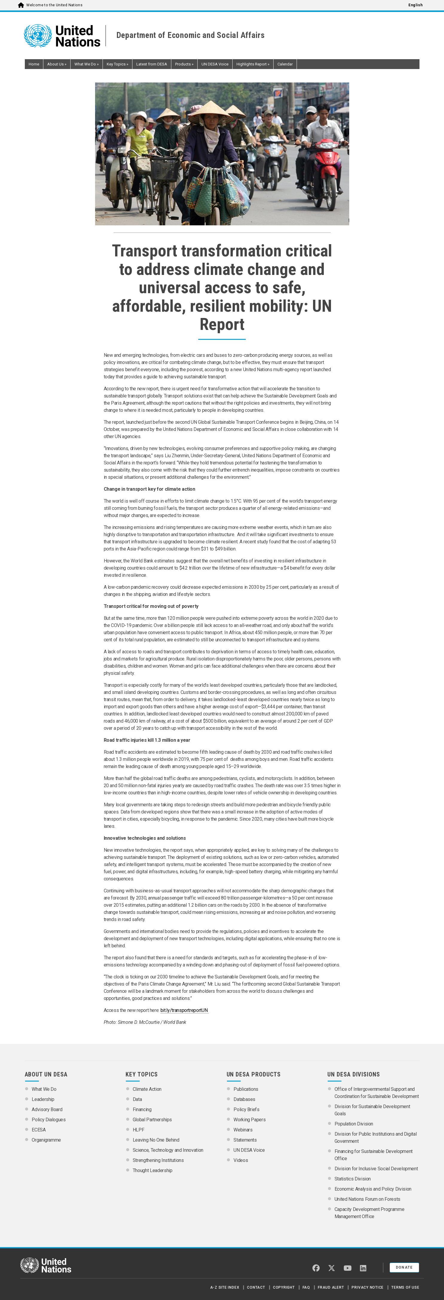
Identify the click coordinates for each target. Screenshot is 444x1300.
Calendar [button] (285, 64)
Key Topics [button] (117, 64)
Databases (244, 1099)
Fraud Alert (331, 1287)
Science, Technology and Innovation (168, 1150)
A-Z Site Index (224, 1287)
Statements (245, 1140)
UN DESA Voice (249, 1150)
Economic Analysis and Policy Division (373, 1189)
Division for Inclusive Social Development (376, 1168)
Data (137, 1099)
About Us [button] (56, 64)
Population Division (354, 1124)
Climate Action (147, 1089)
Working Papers (250, 1119)
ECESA (38, 1130)
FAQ (306, 1287)
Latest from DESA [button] (151, 64)
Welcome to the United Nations (54, 5)
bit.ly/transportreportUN (185, 1010)
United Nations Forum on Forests (367, 1199)
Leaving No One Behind (156, 1140)
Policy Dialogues (48, 1119)
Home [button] (34, 64)
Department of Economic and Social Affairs (190, 35)
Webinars (243, 1130)
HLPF (138, 1130)
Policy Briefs (246, 1109)
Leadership (43, 1099)
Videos (241, 1160)
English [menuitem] (415, 5)
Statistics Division (353, 1179)
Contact (256, 1287)
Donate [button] (404, 1267)
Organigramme (46, 1140)
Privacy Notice (368, 1287)
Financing (142, 1109)
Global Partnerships (152, 1119)
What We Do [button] (86, 64)
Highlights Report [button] (253, 64)
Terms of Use (405, 1287)
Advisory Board (47, 1109)
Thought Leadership (153, 1170)
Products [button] (184, 64)
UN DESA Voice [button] (215, 64)
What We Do (44, 1089)
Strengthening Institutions (158, 1160)
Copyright (284, 1287)
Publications (246, 1089)
